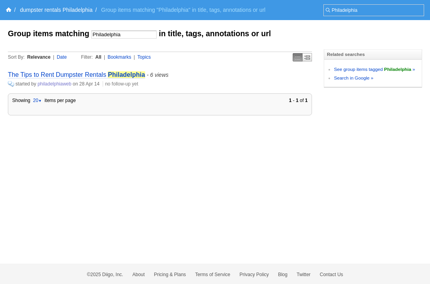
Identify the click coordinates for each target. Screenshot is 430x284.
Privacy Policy (254, 274)
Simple (298, 57)
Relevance (38, 57)
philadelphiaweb (54, 84)
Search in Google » (353, 77)
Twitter (303, 274)
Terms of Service (212, 274)
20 (37, 100)
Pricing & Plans (170, 274)
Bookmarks (119, 57)
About (139, 274)
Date (61, 57)
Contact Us (331, 274)
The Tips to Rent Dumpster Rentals (76, 74)
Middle (307, 57)
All (98, 57)
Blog (283, 274)
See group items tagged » (374, 69)
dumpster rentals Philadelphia (56, 10)
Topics (144, 57)
